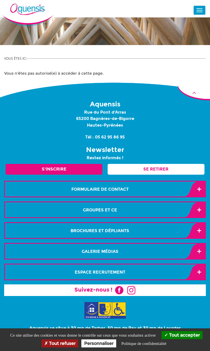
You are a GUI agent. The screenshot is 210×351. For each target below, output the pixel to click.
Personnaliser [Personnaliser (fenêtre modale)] (98, 343)
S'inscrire (54, 169)
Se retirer (155, 169)
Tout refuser (60, 343)
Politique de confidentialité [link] (143, 343)
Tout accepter (182, 335)
